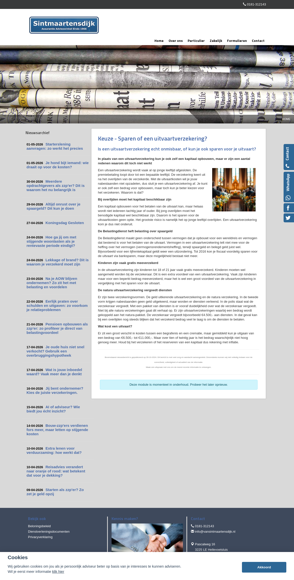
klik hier (58, 572)
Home (286, 118)
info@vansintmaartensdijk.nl (215, 531)
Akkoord (264, 567)
